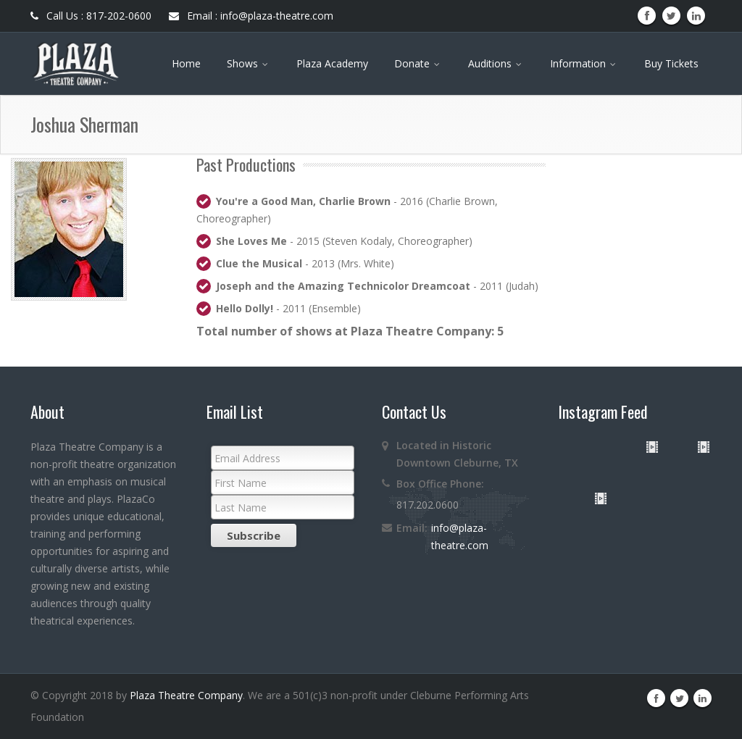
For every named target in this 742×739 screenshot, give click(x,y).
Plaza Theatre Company (186, 695)
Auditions (496, 63)
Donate (418, 63)
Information (584, 63)
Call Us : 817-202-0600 (90, 15)
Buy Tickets (671, 63)
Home (186, 63)
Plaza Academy (332, 63)
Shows (248, 63)
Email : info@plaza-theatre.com (251, 15)
